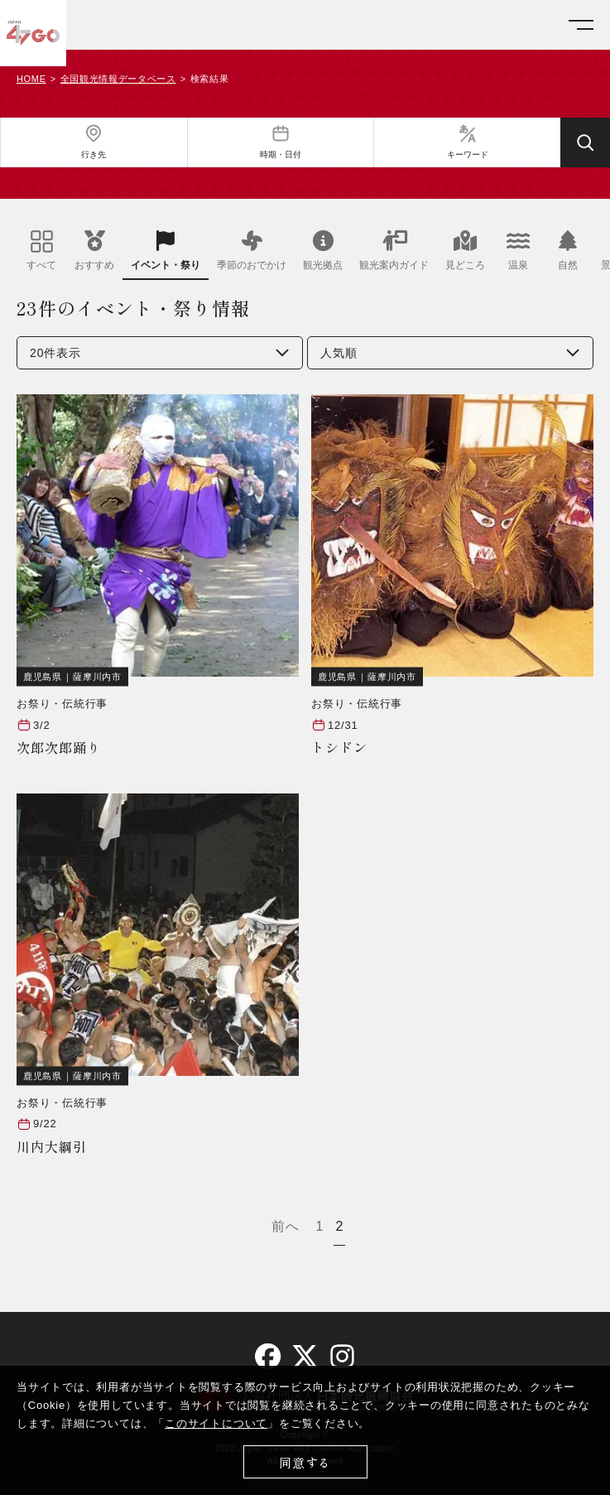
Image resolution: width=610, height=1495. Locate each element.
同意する (305, 1462)
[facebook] (267, 1356)
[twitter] (305, 1356)
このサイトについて (216, 1423)
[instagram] (342, 1356)
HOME (31, 79)
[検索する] (585, 142)
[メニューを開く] (581, 25)
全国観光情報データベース (118, 79)
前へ (285, 1226)
